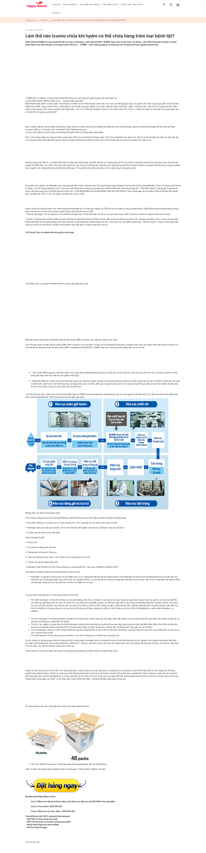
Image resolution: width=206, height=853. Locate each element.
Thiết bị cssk (126, 4)
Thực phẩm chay (109, 4)
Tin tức (55, 13)
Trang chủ (56, 4)
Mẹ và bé (137, 4)
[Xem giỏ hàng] (177, 4)
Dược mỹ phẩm (69, 4)
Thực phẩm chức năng (89, 4)
